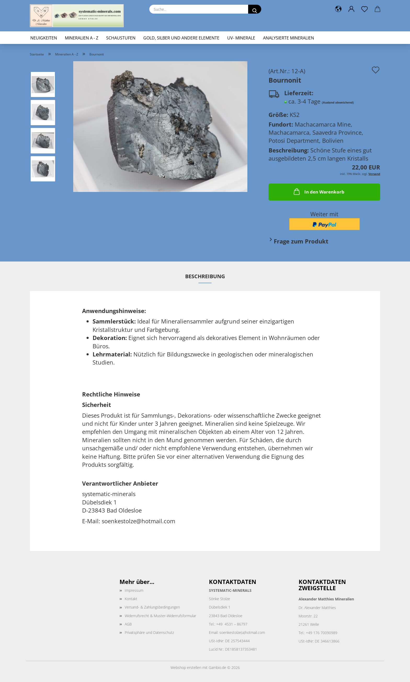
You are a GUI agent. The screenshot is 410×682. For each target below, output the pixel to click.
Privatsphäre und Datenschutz (149, 632)
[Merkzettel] (364, 9)
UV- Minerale (241, 38)
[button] (338, 9)
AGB (128, 624)
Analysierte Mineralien (288, 38)
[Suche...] (254, 9)
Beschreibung (205, 276)
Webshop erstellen (185, 667)
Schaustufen (120, 38)
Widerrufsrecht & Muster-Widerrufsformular (160, 615)
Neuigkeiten (43, 38)
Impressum (134, 590)
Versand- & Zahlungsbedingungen (152, 607)
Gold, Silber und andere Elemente (181, 38)
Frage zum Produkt (301, 241)
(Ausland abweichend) (338, 102)
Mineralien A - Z (81, 38)
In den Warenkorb (318, 191)
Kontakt (131, 598)
